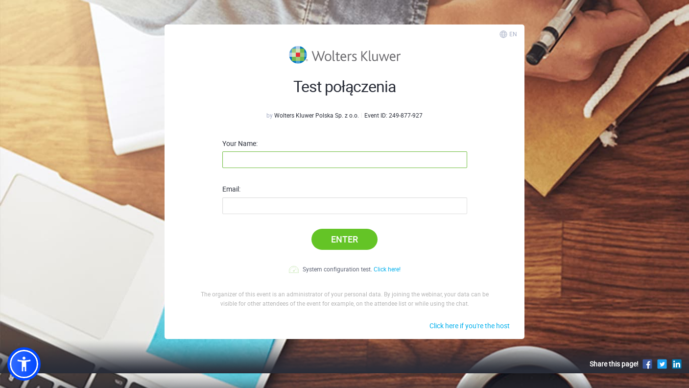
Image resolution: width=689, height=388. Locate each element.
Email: (231, 189)
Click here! (387, 269)
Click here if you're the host (469, 325)
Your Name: (240, 143)
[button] (24, 364)
